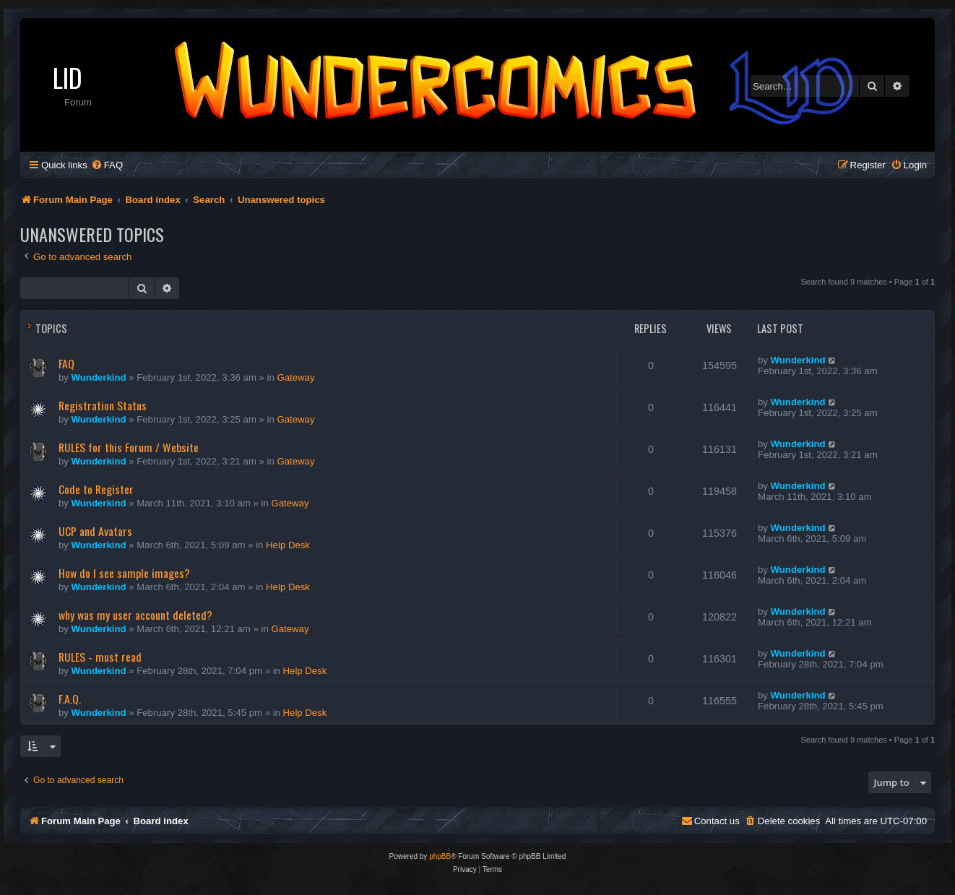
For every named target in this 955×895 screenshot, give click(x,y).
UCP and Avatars (95, 531)
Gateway (295, 377)
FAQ (66, 363)
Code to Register (96, 489)
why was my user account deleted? (135, 614)
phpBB (440, 856)
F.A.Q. (70, 698)
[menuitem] (107, 165)
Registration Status (103, 405)
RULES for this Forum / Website (129, 447)
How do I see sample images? (124, 572)
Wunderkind (99, 377)
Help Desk (288, 545)
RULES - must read (100, 656)
